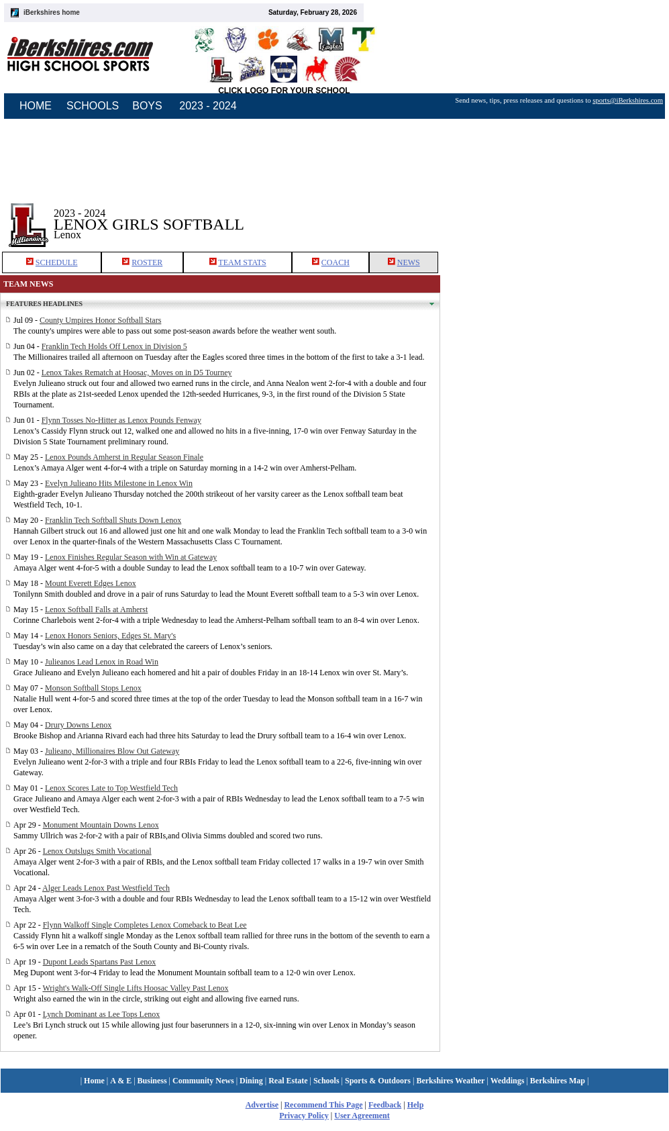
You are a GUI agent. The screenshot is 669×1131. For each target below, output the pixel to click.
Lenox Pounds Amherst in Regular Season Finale (124, 457)
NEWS (408, 262)
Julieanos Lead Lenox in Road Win (101, 662)
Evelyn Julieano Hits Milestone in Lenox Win (119, 483)
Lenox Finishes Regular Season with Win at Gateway (131, 557)
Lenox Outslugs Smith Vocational (97, 851)
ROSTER (147, 262)
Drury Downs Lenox (78, 725)
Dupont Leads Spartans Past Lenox (99, 962)
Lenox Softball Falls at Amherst (96, 609)
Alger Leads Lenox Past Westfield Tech (106, 888)
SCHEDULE (57, 262)
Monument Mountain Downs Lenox (101, 825)
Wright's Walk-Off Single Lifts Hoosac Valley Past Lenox (135, 988)
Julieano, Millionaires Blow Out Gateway (112, 751)
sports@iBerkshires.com (628, 100)
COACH (335, 262)
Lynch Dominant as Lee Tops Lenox (101, 1014)
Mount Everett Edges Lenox (90, 583)
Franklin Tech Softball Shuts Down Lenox (113, 520)
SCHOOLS (92, 105)
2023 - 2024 (207, 105)
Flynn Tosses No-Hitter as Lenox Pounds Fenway (121, 420)
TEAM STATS (242, 262)
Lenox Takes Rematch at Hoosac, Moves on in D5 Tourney (137, 372)
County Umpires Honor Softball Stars (100, 320)
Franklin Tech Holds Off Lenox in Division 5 (114, 346)
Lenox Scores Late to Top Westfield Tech (111, 788)
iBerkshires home (51, 12)
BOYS (147, 105)
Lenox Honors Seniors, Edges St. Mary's (110, 635)
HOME (35, 105)
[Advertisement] (554, 214)
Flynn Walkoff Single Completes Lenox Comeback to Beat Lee (145, 925)
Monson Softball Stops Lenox (93, 688)
